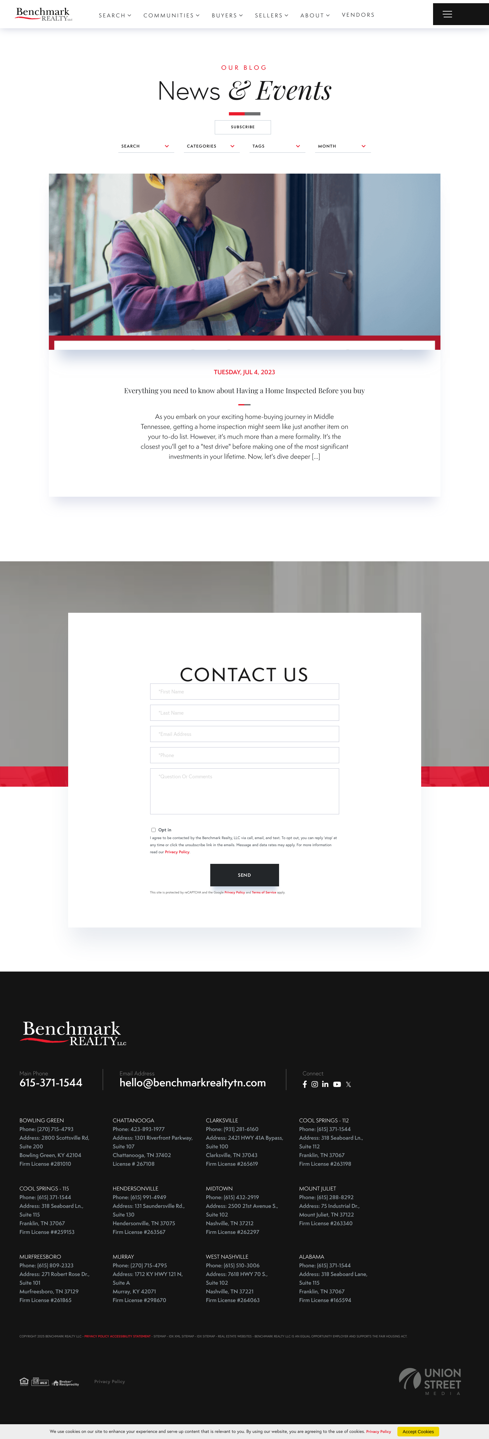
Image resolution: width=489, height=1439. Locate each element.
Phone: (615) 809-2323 (47, 1268)
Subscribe (243, 127)
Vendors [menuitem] (358, 14)
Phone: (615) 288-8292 (326, 1200)
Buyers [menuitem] (225, 15)
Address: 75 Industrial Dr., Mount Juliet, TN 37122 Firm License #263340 (329, 1217)
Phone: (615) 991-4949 (140, 1200)
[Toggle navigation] (461, 14)
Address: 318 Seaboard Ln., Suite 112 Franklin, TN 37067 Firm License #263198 (331, 1153)
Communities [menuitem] (168, 15)
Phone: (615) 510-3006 (233, 1268)
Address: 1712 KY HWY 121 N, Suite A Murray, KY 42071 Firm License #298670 (148, 1290)
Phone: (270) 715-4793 (47, 1132)
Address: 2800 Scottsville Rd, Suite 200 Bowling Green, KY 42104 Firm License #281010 (55, 1153)
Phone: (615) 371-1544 (325, 1132)
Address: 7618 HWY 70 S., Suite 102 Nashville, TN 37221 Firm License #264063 (237, 1290)
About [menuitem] (313, 15)
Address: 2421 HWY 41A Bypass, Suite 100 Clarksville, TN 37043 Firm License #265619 (245, 1153)
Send (244, 875)
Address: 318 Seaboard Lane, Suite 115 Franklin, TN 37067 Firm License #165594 (333, 1290)
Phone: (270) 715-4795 (140, 1268)
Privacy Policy (177, 852)
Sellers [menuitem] (269, 15)
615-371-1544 (51, 1085)
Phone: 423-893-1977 (139, 1132)
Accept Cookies (420, 1431)
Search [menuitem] (112, 15)
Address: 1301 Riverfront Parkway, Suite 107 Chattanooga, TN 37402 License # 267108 (153, 1153)
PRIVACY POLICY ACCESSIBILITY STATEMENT (118, 1339)
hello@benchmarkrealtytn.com (193, 1085)
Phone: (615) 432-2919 (232, 1200)
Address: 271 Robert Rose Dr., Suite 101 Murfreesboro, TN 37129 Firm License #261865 (55, 1290)
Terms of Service (264, 892)
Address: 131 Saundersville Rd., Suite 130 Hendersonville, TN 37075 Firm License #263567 (149, 1221)
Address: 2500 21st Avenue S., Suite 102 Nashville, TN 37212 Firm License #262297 (242, 1221)
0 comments (63, 178)
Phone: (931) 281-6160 (232, 1132)
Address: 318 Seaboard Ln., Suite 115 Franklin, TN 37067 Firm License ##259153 (52, 1221)
